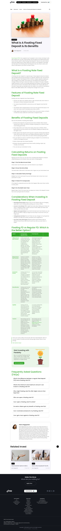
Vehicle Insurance (16, 502)
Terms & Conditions (27, 528)
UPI (16, 500)
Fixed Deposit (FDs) (16, 58)
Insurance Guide (28, 505)
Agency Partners (28, 509)
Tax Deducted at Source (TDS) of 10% (37, 322)
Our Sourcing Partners (28, 508)
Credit (16, 504)
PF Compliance (28, 512)
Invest (20, 9)
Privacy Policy (34, 528)
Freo (11, 9)
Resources (16, 9)
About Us (28, 500)
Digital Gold (16, 503)
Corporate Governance (28, 511)
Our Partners (28, 507)
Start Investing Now (19, 363)
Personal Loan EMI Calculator (42, 502)
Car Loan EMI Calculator (42, 503)
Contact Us (28, 502)
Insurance (17, 501)
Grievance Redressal (28, 510)
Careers (28, 501)
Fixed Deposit (42, 500)
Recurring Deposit (42, 501)
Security (28, 506)
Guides (28, 504)
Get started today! (17, 343)
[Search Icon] (49, 9)
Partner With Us (28, 513)
